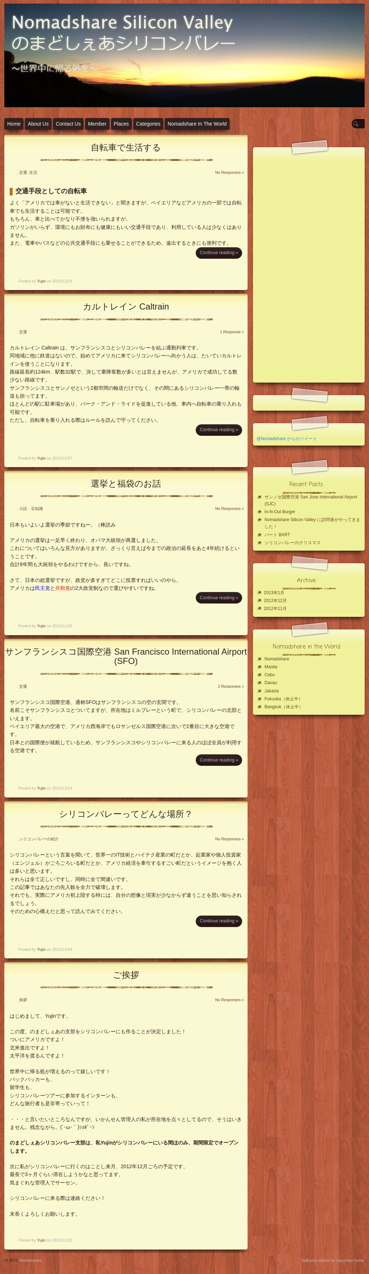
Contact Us (68, 124)
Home (14, 124)
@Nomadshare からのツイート (287, 438)
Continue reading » (219, 252)
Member (97, 124)
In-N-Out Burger (279, 511)
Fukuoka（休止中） (283, 698)
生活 (33, 172)
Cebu (269, 674)
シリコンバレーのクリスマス (292, 542)
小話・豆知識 (31, 508)
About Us (38, 124)
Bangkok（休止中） (283, 706)
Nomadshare (276, 658)
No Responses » (229, 172)
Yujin (41, 281)
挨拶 (23, 1000)
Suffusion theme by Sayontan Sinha (332, 1260)
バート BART (277, 534)
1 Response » (232, 332)
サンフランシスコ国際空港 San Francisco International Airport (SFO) (126, 656)
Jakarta (271, 691)
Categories (148, 124)
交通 (23, 172)
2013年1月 (274, 592)
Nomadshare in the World (197, 124)
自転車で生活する (126, 147)
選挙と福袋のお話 (126, 483)
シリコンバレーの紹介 (39, 839)
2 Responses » (231, 686)
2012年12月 (275, 600)
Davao (270, 682)
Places (121, 124)
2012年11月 (275, 608)
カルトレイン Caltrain (126, 306)
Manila (270, 666)
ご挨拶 (126, 975)
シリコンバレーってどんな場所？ (126, 814)
